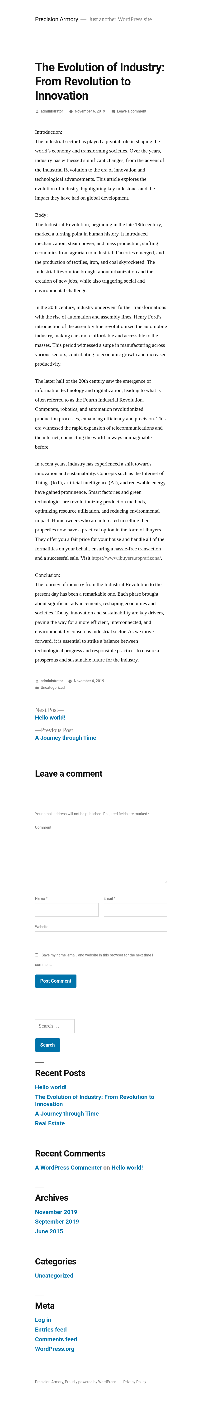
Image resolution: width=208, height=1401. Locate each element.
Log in (43, 1319)
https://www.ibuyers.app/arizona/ (126, 558)
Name (41, 898)
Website (41, 927)
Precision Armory (56, 19)
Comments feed (56, 1339)
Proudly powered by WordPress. (91, 1382)
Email (109, 898)
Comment (43, 827)
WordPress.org (55, 1348)
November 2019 (56, 1212)
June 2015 (49, 1231)
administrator (52, 111)
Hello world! (50, 1087)
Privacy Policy (134, 1382)
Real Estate (50, 1123)
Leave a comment (131, 111)
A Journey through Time (67, 1113)
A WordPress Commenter (68, 1167)
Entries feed (51, 1329)
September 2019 (57, 1221)
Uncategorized (53, 687)
